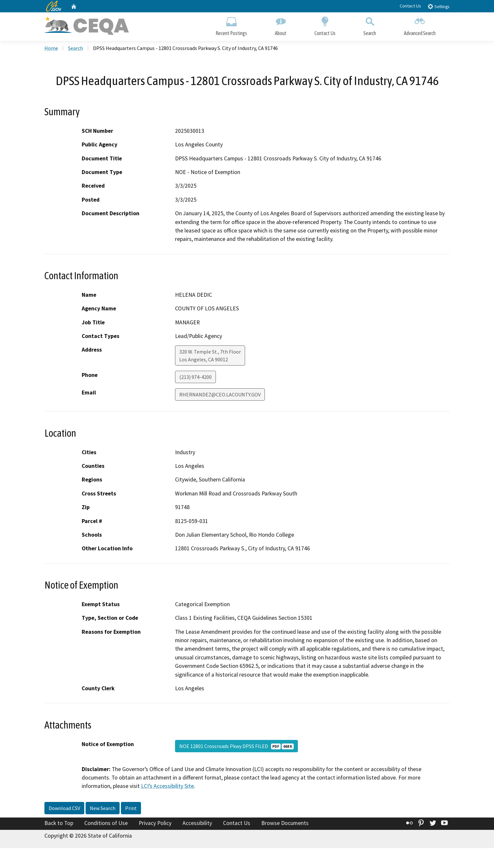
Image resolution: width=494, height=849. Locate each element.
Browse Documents (285, 824)
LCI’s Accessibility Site (167, 787)
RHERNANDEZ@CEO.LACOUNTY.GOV (220, 395)
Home (51, 49)
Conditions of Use (106, 824)
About (281, 25)
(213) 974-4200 (195, 378)
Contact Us (410, 6)
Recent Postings (231, 25)
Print (131, 809)
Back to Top (58, 824)
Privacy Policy (155, 824)
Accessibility (197, 824)
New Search (102, 809)
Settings (438, 6)
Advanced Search (420, 25)
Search (369, 25)
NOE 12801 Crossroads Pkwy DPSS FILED (236, 746)
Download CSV (64, 809)
